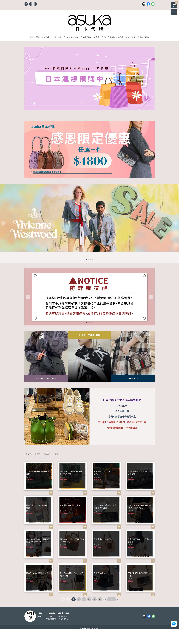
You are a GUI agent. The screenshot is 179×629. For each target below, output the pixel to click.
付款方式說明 (63, 613)
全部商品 (51, 613)
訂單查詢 (51, 616)
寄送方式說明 (63, 616)
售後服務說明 (63, 619)
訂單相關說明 (51, 619)
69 (89, 599)
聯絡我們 (41, 616)
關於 (41, 613)
